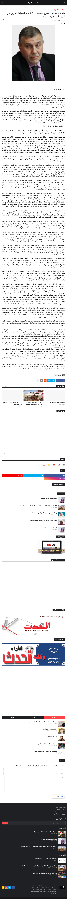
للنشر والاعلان (11, 896)
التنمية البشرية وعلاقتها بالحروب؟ (57, 402)
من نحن (18, 896)
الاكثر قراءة (54, 717)
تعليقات (12, 717)
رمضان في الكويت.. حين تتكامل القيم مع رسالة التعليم (12, 403)
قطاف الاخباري (33, 2)
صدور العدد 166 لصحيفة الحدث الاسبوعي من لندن (44, 743)
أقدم (4, 454)
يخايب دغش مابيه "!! (51, 736)
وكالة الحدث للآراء (61, 806)
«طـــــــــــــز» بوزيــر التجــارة (49, 729)
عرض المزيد (5, 386)
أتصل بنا (4, 896)
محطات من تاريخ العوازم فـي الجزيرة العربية (45, 751)
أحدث (63, 454)
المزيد (44, 465)
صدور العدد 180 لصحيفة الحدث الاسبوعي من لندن (44, 828)
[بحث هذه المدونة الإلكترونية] (36, 819)
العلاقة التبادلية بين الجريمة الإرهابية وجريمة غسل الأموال (43, 520)
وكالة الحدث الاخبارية (61, 804)
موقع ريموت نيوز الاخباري (60, 810)
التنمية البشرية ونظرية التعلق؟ (49, 527)
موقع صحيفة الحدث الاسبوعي (59, 808)
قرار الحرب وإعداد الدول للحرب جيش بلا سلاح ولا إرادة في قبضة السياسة (34, 403)
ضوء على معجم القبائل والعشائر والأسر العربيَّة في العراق (42, 721)
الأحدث (33, 717)
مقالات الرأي (58, 9)
